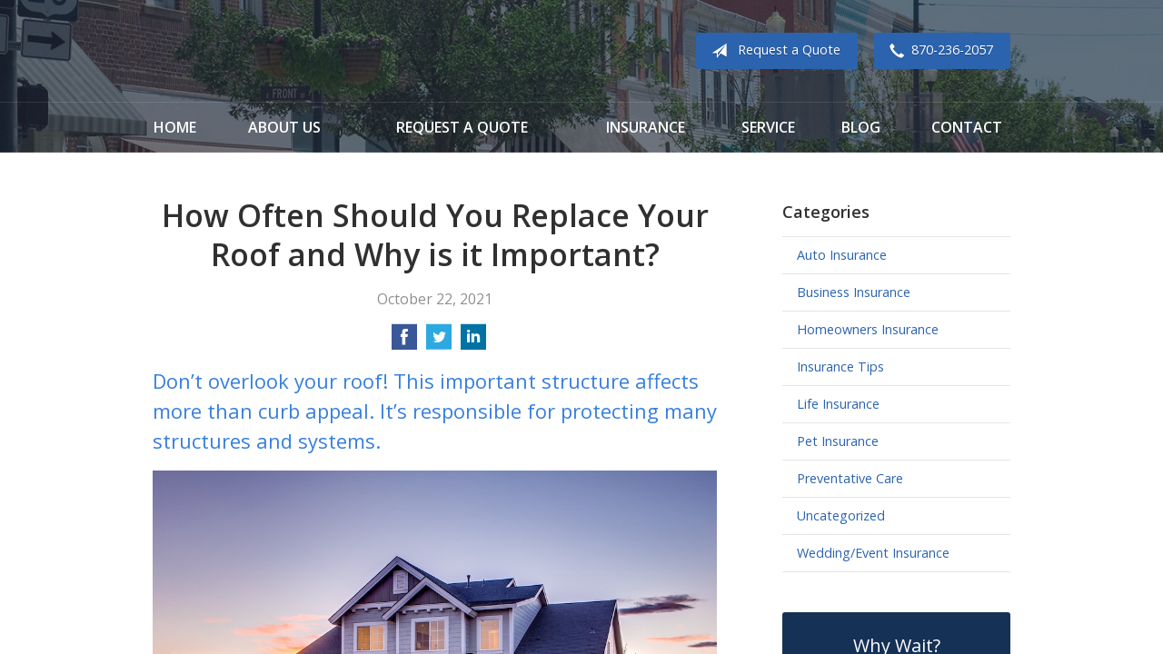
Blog (860, 127)
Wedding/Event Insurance (873, 552)
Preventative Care (850, 478)
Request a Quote (772, 51)
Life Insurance (838, 403)
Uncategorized (841, 515)
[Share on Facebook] (404, 342)
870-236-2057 (937, 51)
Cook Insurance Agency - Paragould (266, 51)
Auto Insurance (842, 254)
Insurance (645, 127)
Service (768, 127)
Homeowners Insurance (868, 329)
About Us (284, 127)
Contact (966, 127)
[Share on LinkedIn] (473, 342)
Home (175, 127)
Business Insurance (853, 292)
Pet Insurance (838, 441)
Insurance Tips (840, 366)
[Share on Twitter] (439, 342)
